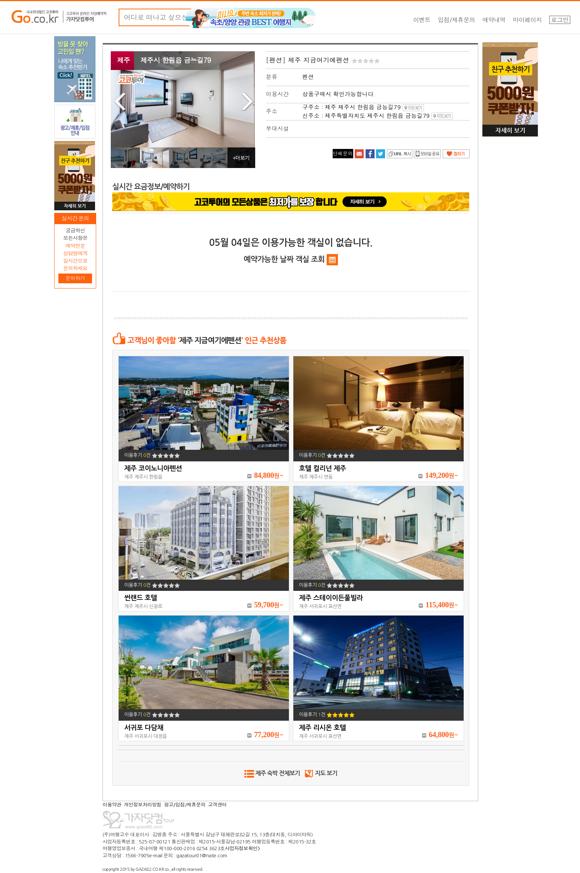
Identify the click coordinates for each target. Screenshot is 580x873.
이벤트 (422, 20)
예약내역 (494, 20)
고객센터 (217, 804)
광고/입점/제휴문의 (184, 804)
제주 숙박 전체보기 (272, 773)
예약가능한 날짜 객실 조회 (291, 259)
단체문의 (343, 153)
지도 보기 (320, 773)
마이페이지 (527, 20)
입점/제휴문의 (456, 20)
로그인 (560, 20)
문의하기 (75, 278)
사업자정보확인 (242, 848)
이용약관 (112, 804)
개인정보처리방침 (142, 804)
